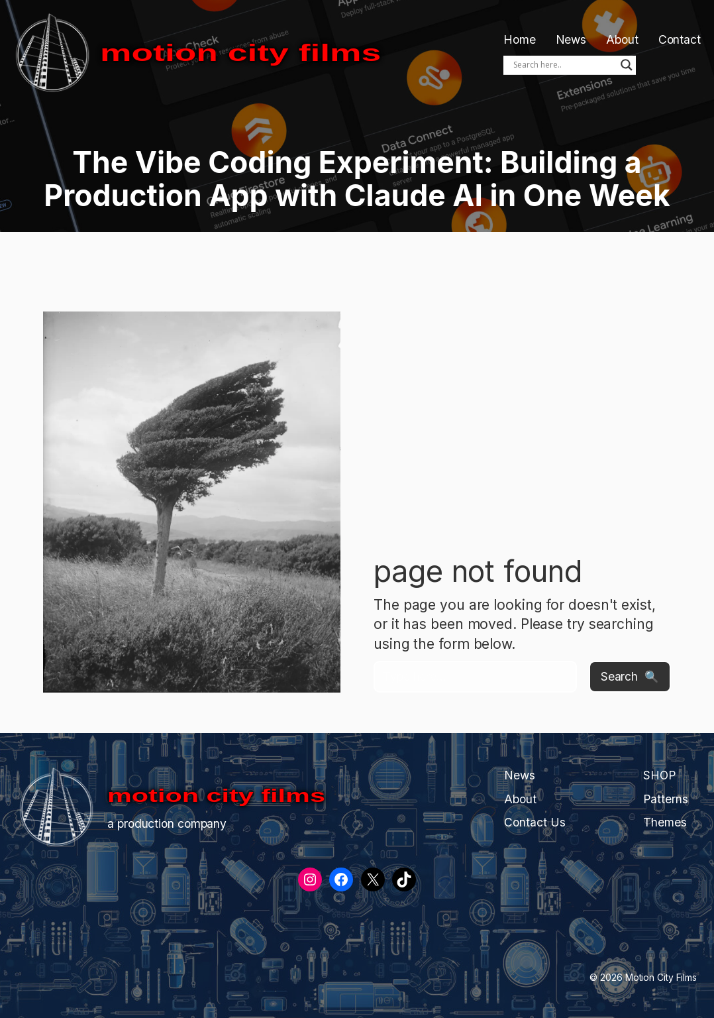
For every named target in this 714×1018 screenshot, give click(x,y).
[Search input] (563, 65)
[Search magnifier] (626, 65)
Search (619, 676)
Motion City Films (240, 53)
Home (519, 39)
